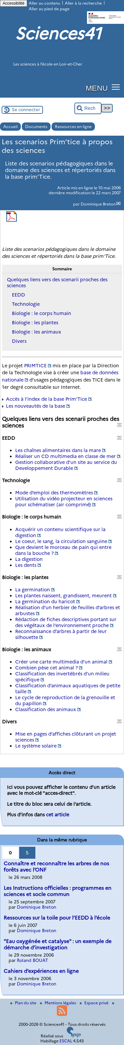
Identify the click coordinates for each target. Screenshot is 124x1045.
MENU (97, 88)
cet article (57, 815)
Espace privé (94, 1002)
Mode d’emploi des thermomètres (54, 493)
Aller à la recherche (83, 3)
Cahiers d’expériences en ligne (41, 971)
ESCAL (66, 1040)
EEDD (18, 295)
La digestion (29, 559)
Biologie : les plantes (35, 323)
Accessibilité (13, 3)
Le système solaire (36, 746)
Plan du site (23, 1002)
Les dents (25, 565)
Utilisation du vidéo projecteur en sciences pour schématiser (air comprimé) (63, 502)
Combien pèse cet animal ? (46, 668)
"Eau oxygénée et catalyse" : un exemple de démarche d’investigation (57, 944)
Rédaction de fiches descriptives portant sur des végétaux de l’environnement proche (65, 622)
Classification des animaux (45, 709)
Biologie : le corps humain (41, 313)
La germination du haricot (45, 602)
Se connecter (26, 109)
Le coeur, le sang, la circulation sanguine (61, 541)
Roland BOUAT (32, 960)
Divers (19, 341)
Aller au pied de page (49, 8)
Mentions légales (58, 1002)
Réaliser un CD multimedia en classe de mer (65, 456)
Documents (36, 126)
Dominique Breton (98, 204)
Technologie (26, 304)
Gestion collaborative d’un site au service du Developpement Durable (66, 465)
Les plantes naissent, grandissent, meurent (63, 596)
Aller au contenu (44, 3)
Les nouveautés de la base (35, 406)
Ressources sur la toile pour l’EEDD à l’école (57, 918)
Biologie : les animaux (36, 332)
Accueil (10, 126)
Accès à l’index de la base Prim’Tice (46, 399)
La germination (32, 590)
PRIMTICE (35, 366)
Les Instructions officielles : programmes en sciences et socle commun (57, 891)
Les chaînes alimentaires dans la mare (58, 450)
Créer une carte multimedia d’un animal (61, 662)
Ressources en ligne (73, 126)
